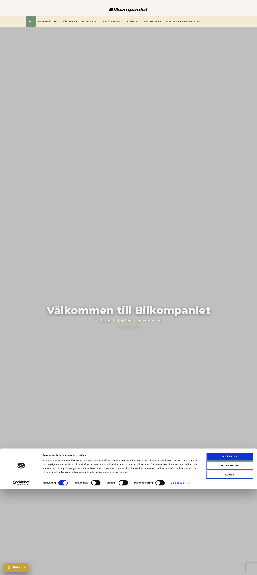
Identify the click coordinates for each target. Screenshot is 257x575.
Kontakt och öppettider (183, 21)
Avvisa (229, 560)
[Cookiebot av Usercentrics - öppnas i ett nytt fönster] (21, 568)
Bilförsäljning (48, 21)
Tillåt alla (230, 541)
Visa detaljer (178, 568)
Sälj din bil (70, 21)
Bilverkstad (90, 21)
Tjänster (133, 21)
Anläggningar (112, 21)
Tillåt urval (230, 551)
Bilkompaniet (152, 21)
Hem (30, 21)
